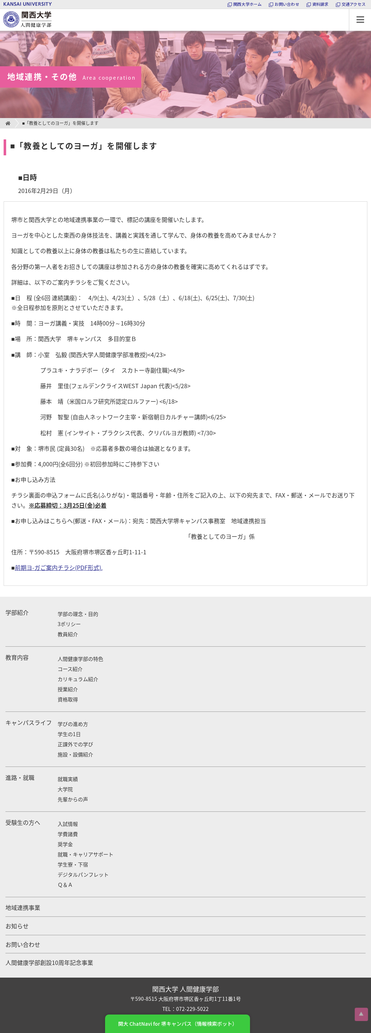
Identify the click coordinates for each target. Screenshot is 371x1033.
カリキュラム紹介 (78, 679)
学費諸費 (68, 833)
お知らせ (17, 925)
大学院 (65, 789)
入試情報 (68, 823)
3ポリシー (69, 623)
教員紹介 (68, 634)
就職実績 (68, 778)
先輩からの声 (73, 799)
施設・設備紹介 (75, 754)
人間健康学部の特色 (80, 658)
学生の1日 (69, 734)
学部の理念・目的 (78, 613)
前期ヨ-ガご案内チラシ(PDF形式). (59, 567)
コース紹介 (70, 668)
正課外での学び (75, 744)
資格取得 (68, 699)
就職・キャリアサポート (85, 854)
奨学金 (65, 844)
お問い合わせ (22, 944)
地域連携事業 (22, 907)
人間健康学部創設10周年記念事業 (49, 962)
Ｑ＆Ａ (65, 884)
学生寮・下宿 (73, 864)
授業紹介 (68, 689)
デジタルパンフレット (83, 874)
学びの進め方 (73, 723)
